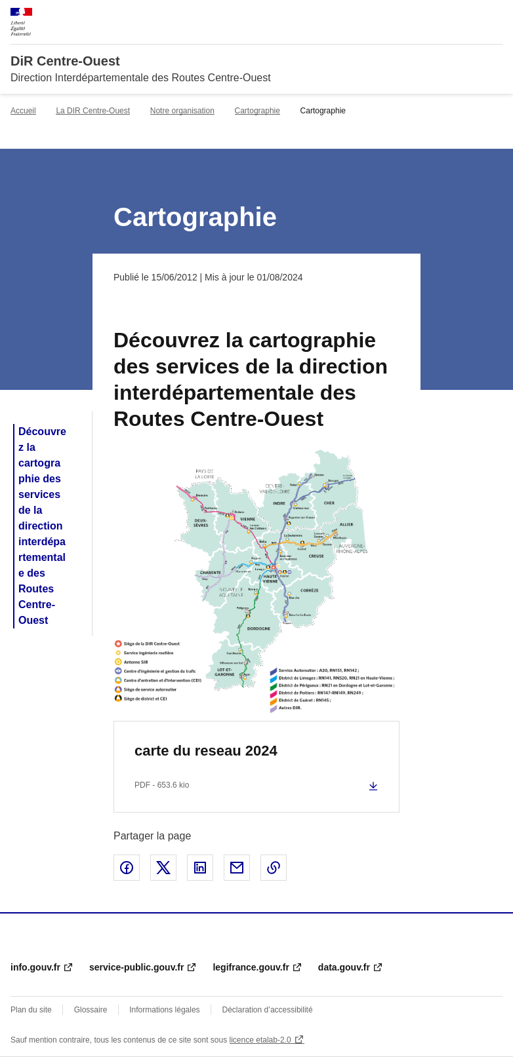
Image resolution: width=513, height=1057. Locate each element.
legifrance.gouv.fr (251, 967)
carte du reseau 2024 (205, 750)
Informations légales (164, 1009)
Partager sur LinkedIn (200, 868)
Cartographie (257, 110)
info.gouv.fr (35, 967)
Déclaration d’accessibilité (267, 1009)
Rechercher (468, 16)
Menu (495, 16)
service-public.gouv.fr (136, 967)
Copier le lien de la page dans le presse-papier (273, 868)
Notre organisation (182, 110)
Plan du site (31, 1009)
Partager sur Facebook (126, 868)
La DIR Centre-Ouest (93, 110)
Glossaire (91, 1009)
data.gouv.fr (344, 967)
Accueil (23, 110)
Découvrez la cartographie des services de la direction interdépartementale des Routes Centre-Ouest (42, 526)
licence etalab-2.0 (260, 1040)
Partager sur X (163, 868)
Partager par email (237, 868)
